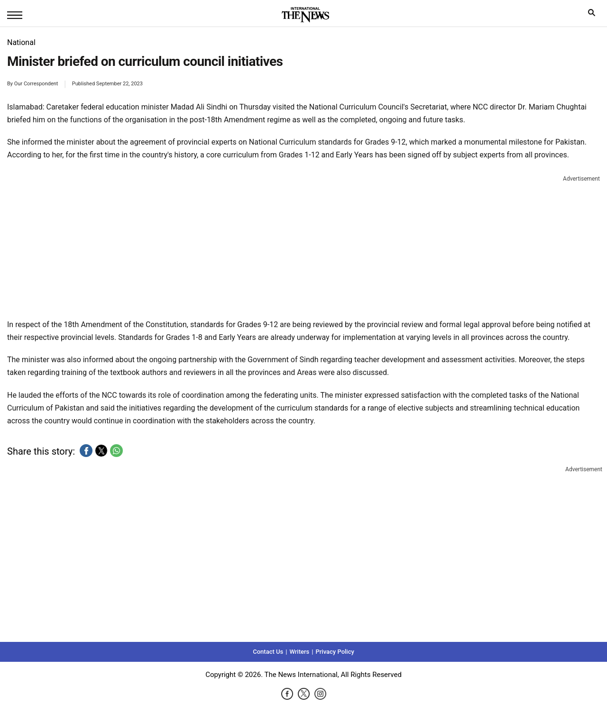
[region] (303, 245)
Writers (299, 651)
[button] (86, 450)
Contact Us (268, 651)
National (21, 42)
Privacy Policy (334, 651)
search (594, 15)
